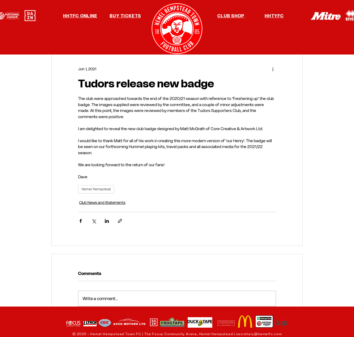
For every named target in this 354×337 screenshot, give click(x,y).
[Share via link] (119, 220)
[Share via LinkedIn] (106, 220)
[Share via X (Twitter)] (93, 220)
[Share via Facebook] (80, 220)
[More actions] (273, 69)
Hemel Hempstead (96, 189)
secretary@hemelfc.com (259, 334)
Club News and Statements (102, 202)
